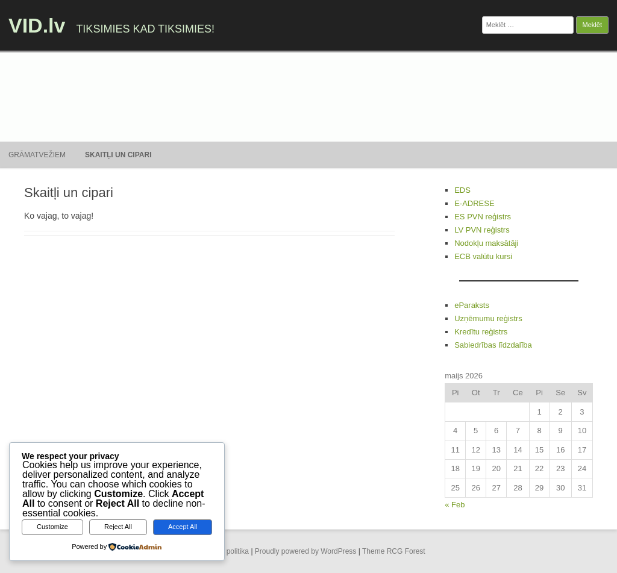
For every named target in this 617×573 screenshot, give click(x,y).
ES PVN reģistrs (482, 216)
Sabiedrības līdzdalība (493, 344)
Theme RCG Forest (393, 551)
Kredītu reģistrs (480, 331)
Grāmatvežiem (37, 155)
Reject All (118, 526)
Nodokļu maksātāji (486, 243)
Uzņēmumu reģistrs (488, 318)
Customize (52, 526)
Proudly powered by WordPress (306, 551)
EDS (462, 190)
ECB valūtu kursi (483, 256)
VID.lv (36, 25)
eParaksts (471, 305)
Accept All (182, 526)
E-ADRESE (474, 203)
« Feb (455, 504)
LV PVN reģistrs (482, 229)
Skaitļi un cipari (118, 155)
